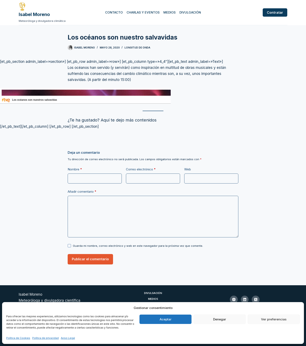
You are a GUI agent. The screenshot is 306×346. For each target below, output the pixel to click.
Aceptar (166, 319)
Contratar (275, 12)
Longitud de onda (137, 47)
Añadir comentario (82, 191)
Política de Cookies (18, 338)
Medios (169, 12)
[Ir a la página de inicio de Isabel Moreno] (42, 6)
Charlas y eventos (143, 12)
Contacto (114, 12)
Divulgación (190, 12)
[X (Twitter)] (256, 300)
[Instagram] (234, 300)
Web (187, 169)
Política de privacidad (45, 338)
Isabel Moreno (34, 14)
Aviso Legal (68, 338)
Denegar (219, 319)
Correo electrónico (141, 169)
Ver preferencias (273, 319)
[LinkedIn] (245, 300)
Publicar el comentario (90, 259)
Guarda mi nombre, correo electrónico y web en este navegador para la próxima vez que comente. (138, 245)
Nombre (75, 169)
